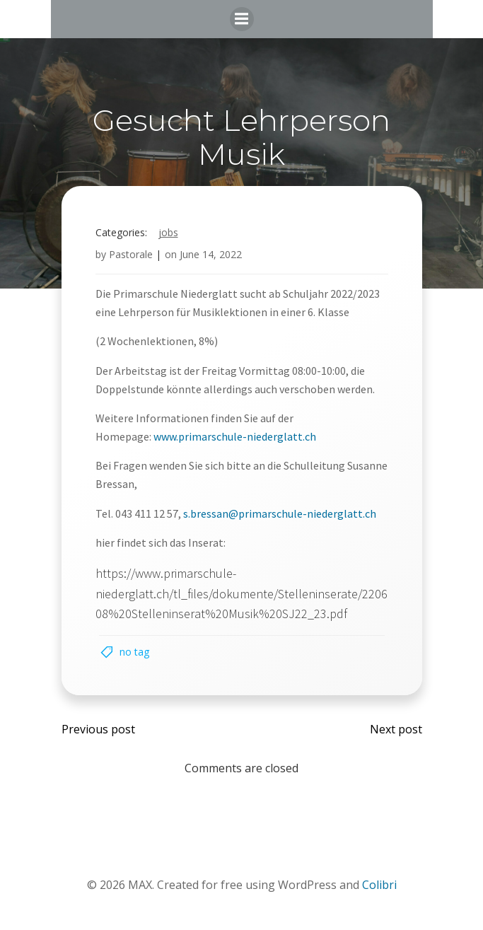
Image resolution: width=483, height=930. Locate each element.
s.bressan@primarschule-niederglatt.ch (279, 513)
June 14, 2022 (211, 254)
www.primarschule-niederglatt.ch (234, 436)
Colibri (379, 885)
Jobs (168, 232)
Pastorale (131, 254)
